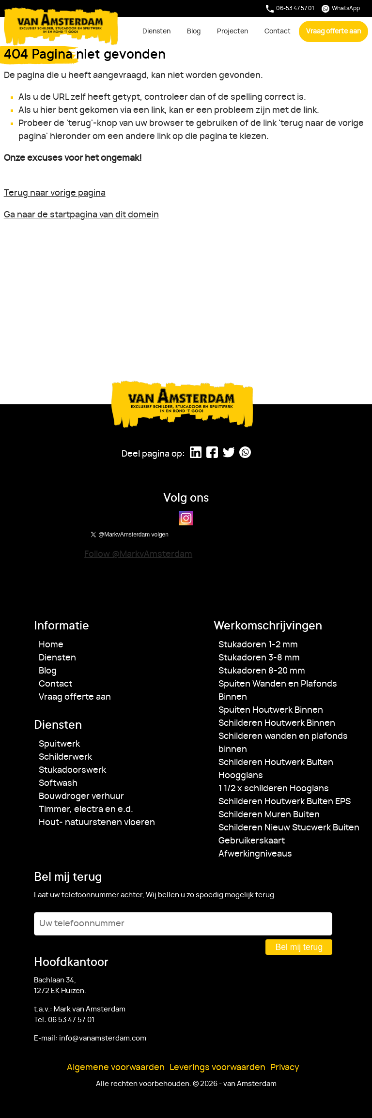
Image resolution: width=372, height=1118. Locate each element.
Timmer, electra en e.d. (86, 809)
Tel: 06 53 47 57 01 (64, 1020)
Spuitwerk (59, 744)
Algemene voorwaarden (116, 1067)
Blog (194, 31)
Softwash (58, 783)
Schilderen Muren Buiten (269, 815)
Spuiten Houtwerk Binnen (270, 710)
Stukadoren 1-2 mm (258, 645)
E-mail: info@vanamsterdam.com (90, 1038)
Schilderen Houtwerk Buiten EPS (284, 801)
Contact (277, 31)
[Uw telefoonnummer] (183, 923)
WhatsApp (341, 9)
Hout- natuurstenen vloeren (97, 822)
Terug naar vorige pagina (55, 193)
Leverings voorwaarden (217, 1067)
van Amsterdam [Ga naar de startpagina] (61, 26)
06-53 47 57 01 (290, 9)
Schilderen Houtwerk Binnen (276, 723)
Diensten (156, 31)
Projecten (232, 31)
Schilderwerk (65, 757)
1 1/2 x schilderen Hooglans (273, 788)
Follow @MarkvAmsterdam (138, 554)
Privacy (284, 1067)
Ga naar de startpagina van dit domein (81, 215)
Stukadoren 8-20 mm (261, 671)
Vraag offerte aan (333, 31)
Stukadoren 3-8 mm (259, 658)
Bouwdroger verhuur (81, 796)
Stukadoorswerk (72, 770)
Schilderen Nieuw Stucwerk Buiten (288, 828)
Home (51, 645)
